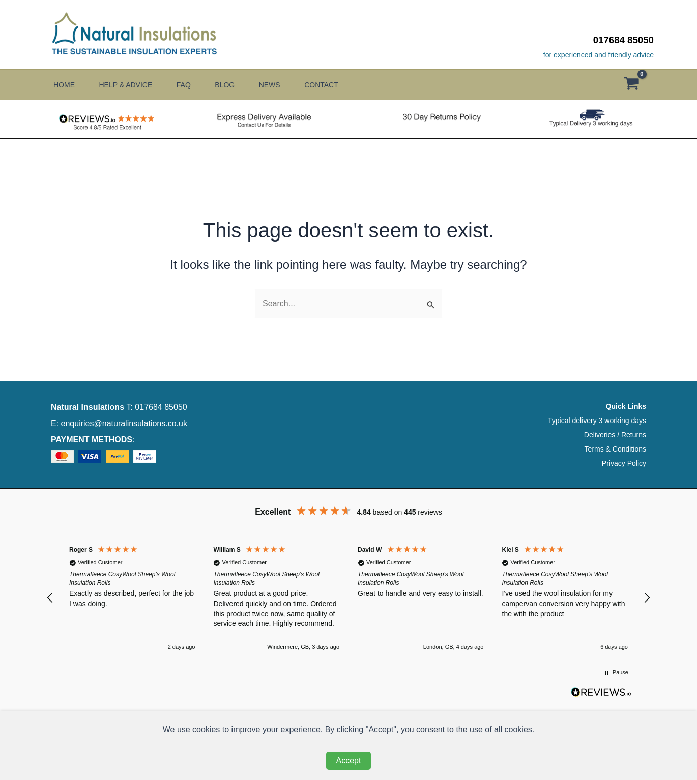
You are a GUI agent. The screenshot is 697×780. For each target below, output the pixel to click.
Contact (341, 85)
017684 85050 (623, 40)
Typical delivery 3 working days (597, 420)
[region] (348, 598)
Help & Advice (129, 85)
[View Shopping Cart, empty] (636, 85)
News (285, 85)
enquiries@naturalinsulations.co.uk (124, 423)
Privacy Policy (624, 463)
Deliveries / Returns (615, 435)
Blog (236, 85)
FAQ (191, 85)
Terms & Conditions (615, 449)
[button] (50, 598)
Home (64, 85)
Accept (348, 760)
